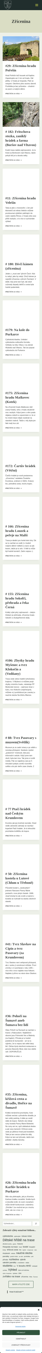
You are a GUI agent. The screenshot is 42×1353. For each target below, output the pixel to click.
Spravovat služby (20, 1326)
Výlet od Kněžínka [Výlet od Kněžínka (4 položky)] (23, 1270)
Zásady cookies (10, 1350)
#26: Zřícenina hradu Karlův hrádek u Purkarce (20, 1187)
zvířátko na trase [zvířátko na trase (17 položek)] (11, 1276)
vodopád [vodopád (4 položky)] (34, 1266)
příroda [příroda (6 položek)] (5, 1260)
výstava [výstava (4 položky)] (15, 1273)
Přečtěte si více (13, 93)
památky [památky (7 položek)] (6, 1256)
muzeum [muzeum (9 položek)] (6, 1253)
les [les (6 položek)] (20, 1250)
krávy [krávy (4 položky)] (4, 1250)
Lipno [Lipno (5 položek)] (24, 1250)
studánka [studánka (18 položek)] (7, 1265)
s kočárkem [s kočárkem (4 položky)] (21, 1262)
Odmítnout (21, 1339)
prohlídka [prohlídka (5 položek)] (27, 1256)
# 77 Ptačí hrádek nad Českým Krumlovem (17, 813)
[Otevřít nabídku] (36, 5)
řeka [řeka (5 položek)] (30, 1277)
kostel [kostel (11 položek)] (25, 1247)
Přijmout (21, 1332)
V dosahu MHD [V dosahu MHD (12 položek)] (24, 1266)
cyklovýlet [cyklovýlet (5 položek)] (17, 1236)
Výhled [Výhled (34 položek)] (12, 1269)
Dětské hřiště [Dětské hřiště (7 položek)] (27, 1236)
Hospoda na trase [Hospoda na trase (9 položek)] (10, 1247)
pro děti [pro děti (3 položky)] (21, 1256)
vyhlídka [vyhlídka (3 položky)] (5, 1270)
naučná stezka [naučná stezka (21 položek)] (24, 1253)
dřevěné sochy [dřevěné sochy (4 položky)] (7, 1244)
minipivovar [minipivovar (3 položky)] (30, 1250)
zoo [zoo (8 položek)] (19, 1273)
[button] (39, 1310)
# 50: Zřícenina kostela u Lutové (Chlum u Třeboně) (19, 878)
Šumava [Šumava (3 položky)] (35, 1276)
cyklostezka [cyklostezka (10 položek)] (8, 1236)
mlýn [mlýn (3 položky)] (35, 1250)
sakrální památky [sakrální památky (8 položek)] (9, 1262)
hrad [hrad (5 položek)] (20, 1247)
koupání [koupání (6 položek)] (32, 1247)
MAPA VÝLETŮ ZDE (21, 1284)
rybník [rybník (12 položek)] (23, 1259)
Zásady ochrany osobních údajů (25, 1350)
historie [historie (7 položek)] (20, 1244)
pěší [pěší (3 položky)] (32, 1256)
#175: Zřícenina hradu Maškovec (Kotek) (17, 397)
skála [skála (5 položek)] (27, 1262)
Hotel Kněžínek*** (16, 1292)
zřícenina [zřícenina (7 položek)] (24, 1277)
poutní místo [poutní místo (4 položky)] (14, 1256)
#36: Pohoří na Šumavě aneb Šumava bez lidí (16, 1020)
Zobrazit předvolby (21, 1345)
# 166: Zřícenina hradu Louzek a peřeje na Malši (17, 530)
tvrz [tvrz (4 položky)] (14, 1266)
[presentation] (21, 48)
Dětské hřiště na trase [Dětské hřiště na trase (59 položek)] (19, 1240)
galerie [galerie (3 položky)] (14, 1244)
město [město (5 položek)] (13, 1253)
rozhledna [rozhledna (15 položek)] (14, 1259)
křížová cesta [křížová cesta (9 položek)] (12, 1250)
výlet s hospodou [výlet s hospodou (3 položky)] (7, 1273)
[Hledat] (36, 1223)
